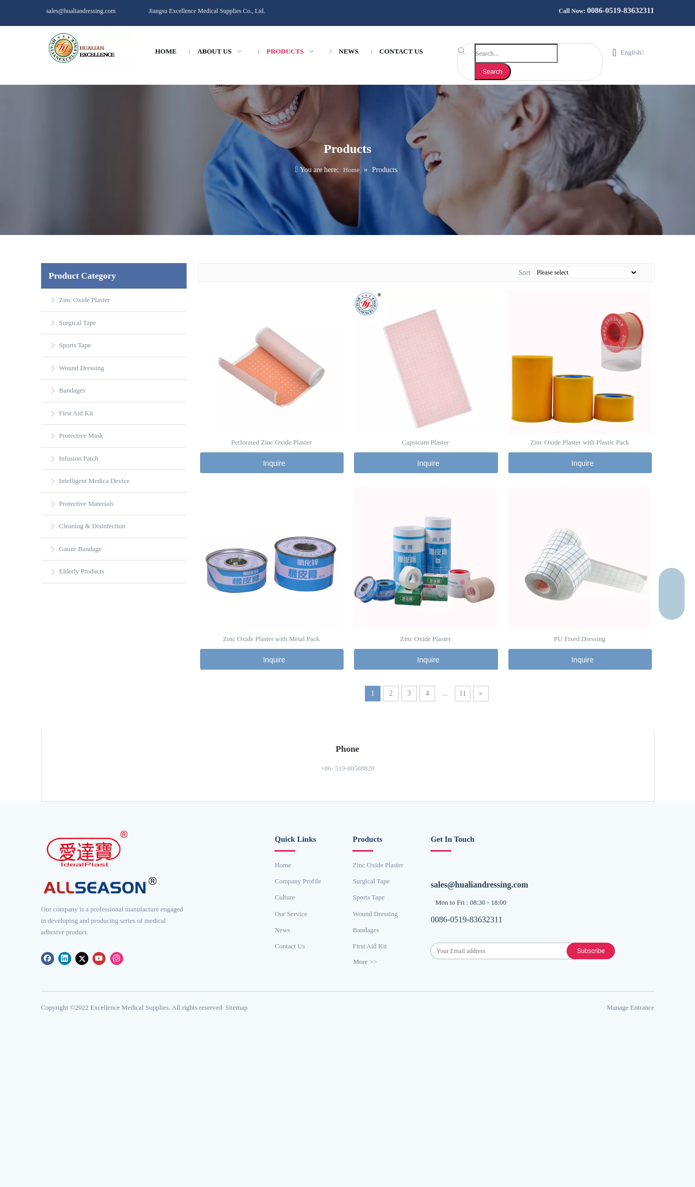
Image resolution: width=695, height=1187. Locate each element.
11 (462, 691)
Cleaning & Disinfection (92, 524)
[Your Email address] (506, 934)
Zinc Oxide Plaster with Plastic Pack (579, 440)
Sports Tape (75, 343)
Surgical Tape (77, 320)
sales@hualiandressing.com (80, 11)
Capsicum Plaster (425, 440)
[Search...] (516, 53)
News (282, 928)
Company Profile (297, 879)
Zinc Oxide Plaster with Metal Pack (271, 637)
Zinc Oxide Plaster (84, 298)
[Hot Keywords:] (493, 71)
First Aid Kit (76, 411)
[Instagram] (116, 956)
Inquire (272, 461)
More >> (365, 959)
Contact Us (289, 944)
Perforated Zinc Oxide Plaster (271, 440)
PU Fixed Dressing (580, 637)
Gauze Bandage (80, 547)
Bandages (72, 388)
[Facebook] (48, 956)
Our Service (290, 912)
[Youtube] (100, 956)
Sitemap (237, 997)
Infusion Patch (78, 456)
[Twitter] (82, 956)
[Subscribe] (599, 934)
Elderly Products (81, 569)
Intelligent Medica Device (94, 478)
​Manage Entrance (630, 997)
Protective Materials (86, 501)
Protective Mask (81, 433)
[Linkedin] (65, 956)
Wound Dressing (81, 366)
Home (282, 863)
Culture (284, 895)
